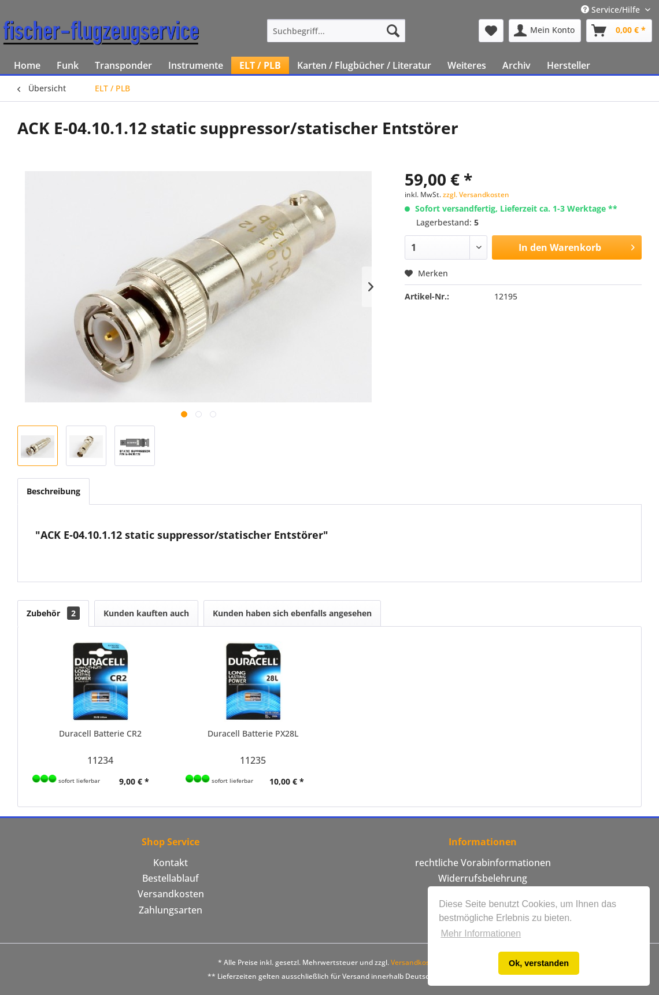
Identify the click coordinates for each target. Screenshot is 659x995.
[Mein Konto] (545, 30)
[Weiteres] (466, 65)
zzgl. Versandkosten (476, 194)
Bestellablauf (170, 878)
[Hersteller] (568, 65)
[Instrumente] (195, 65)
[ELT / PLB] (260, 65)
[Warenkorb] (619, 30)
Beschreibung (53, 491)
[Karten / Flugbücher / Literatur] (364, 65)
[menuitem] (336, 30)
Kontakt (170, 862)
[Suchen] (393, 30)
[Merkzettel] (491, 30)
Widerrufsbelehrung (482, 878)
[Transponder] (123, 65)
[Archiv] (516, 65)
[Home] (27, 65)
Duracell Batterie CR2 (100, 733)
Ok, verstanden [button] (539, 963)
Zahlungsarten (170, 910)
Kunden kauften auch (146, 613)
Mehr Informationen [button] (480, 933)
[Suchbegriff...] (336, 30)
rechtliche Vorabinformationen (483, 862)
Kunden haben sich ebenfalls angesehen (292, 613)
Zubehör (53, 613)
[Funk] (68, 65)
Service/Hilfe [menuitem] (611, 9)
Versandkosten (171, 893)
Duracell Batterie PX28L (253, 733)
